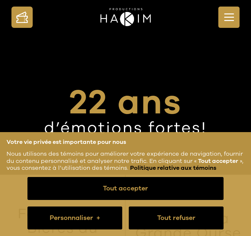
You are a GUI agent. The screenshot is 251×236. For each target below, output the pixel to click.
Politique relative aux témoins (173, 168)
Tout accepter (125, 188)
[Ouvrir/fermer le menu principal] (229, 17)
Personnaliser (75, 218)
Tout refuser (176, 217)
